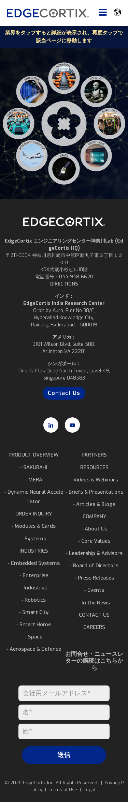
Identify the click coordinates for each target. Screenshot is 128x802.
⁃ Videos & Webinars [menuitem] (94, 479)
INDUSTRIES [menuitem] (33, 550)
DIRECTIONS (64, 284)
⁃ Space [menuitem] (33, 636)
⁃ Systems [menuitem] (34, 538)
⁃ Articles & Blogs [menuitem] (94, 504)
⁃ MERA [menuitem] (33, 479)
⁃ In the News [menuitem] (94, 602)
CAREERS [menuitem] (94, 627)
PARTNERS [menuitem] (94, 454)
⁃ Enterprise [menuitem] (33, 575)
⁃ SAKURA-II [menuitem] (33, 467)
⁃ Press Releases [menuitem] (94, 577)
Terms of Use (63, 789)
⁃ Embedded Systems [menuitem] (34, 563)
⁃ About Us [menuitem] (94, 528)
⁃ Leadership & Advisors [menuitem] (94, 553)
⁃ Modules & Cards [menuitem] (34, 526)
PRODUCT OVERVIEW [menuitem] (34, 454)
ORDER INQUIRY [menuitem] (33, 513)
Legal (90, 789)
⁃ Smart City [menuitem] (33, 612)
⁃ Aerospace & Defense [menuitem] (33, 649)
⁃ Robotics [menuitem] (34, 600)
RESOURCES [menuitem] (94, 467)
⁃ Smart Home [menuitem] (33, 624)
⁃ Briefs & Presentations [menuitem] (94, 492)
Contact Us (64, 393)
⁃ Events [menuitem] (94, 590)
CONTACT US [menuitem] (94, 615)
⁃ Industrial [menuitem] (33, 587)
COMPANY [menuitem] (94, 516)
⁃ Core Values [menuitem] (94, 541)
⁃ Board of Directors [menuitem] (94, 565)
